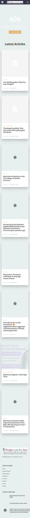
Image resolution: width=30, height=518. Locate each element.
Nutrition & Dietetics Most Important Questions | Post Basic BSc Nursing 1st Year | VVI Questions (14, 423)
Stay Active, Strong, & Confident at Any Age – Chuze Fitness (12, 276)
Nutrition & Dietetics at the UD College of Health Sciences (14, 178)
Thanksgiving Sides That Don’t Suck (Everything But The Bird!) (14, 130)
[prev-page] (13, 439)
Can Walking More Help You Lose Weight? (14, 83)
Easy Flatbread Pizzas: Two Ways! (17, 496)
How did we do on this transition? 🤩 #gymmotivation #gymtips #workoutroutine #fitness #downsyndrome (14, 326)
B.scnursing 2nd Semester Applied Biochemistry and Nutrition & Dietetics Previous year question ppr (14, 227)
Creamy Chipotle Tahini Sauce (18, 503)
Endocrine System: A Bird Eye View (15, 375)
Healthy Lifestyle (8, 125)
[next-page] (17, 439)
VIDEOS (5, 174)
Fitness (5, 79)
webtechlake (6, 88)
